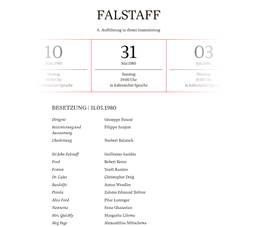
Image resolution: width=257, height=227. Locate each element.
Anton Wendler (117, 185)
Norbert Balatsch (118, 140)
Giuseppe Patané (118, 119)
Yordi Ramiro (116, 169)
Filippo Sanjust (117, 127)
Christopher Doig (119, 177)
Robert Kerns (115, 162)
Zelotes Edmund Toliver (125, 192)
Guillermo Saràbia (120, 154)
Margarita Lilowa (119, 215)
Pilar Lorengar (117, 200)
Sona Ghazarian (118, 207)
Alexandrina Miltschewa (125, 223)
